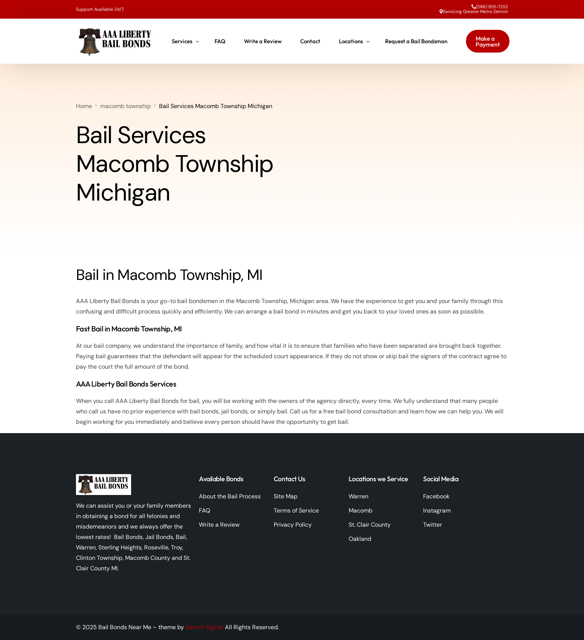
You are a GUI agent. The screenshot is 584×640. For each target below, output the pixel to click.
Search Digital (204, 627)
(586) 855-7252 (492, 6)
